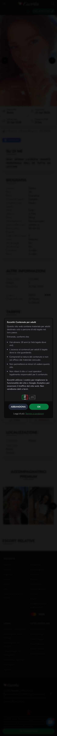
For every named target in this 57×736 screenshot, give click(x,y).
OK (39, 406)
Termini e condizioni (34, 413)
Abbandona (18, 406)
